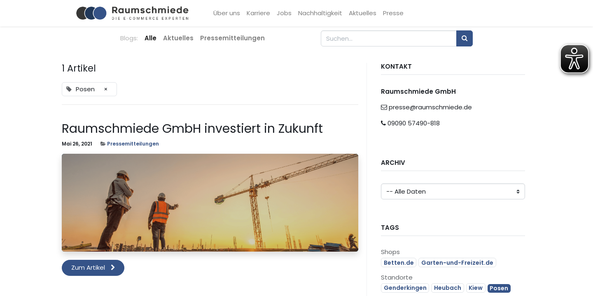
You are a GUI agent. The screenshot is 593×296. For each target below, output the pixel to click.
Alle (150, 38)
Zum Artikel (93, 267)
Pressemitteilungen (133, 143)
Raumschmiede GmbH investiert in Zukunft (192, 128)
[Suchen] (464, 38)
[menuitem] (227, 13)
